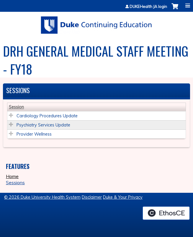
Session (16, 107)
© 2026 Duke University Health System (42, 197)
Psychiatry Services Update (43, 125)
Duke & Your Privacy (123, 197)
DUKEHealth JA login (148, 7)
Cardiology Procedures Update (47, 116)
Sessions (15, 182)
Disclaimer (92, 197)
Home (12, 176)
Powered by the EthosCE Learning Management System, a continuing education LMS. (166, 213)
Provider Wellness (34, 134)
